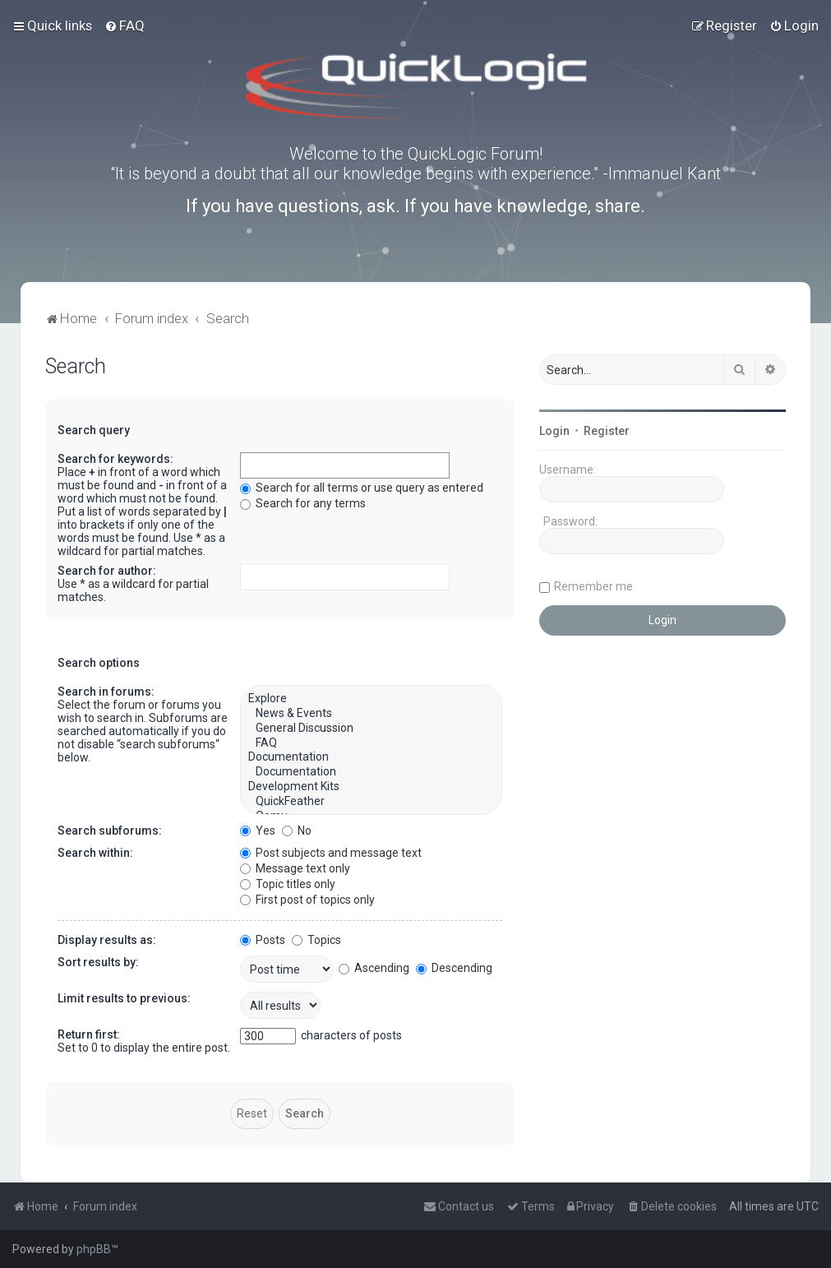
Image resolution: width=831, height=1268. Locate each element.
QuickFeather (371, 801)
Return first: (89, 1034)
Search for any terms (303, 503)
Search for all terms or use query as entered (361, 487)
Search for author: (107, 570)
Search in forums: (106, 691)
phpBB (93, 1249)
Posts (262, 939)
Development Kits (371, 787)
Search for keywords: (115, 458)
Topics (316, 939)
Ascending (374, 967)
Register (607, 430)
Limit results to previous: (124, 998)
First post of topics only (307, 899)
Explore (371, 699)
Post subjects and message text (331, 852)
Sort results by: (98, 962)
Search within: (95, 852)
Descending (454, 967)
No (297, 830)
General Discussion (371, 728)
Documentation (371, 757)
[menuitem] (124, 25)
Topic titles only (287, 884)
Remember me (593, 586)
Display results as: (107, 939)
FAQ (371, 743)
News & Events (371, 713)
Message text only (295, 868)
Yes (257, 830)
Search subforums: (110, 830)
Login (554, 430)
